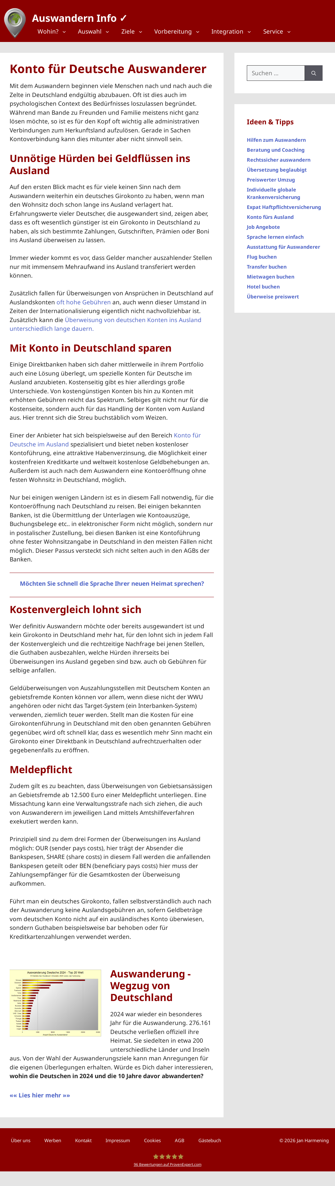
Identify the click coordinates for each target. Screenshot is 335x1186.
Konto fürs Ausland (270, 214)
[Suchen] (314, 70)
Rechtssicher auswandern (278, 157)
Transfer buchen (267, 264)
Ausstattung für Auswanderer (283, 244)
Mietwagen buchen (270, 273)
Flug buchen (262, 254)
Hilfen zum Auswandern (276, 137)
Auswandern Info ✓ (76, 15)
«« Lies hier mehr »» (40, 1092)
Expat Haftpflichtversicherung (284, 204)
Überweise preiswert (273, 293)
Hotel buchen (263, 283)
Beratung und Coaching (276, 147)
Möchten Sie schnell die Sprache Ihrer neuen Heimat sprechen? (112, 581)
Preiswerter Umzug (271, 176)
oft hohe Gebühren (84, 299)
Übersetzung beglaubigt (277, 167)
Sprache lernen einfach (275, 234)
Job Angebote (263, 224)
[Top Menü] (55, 31)
